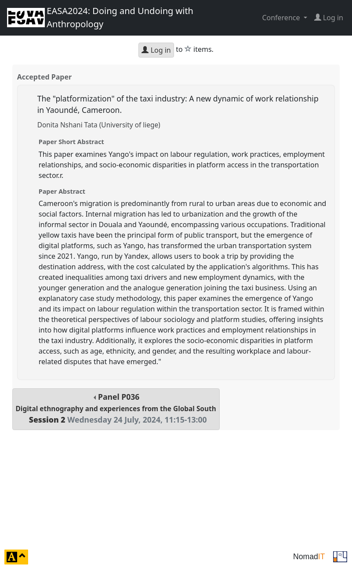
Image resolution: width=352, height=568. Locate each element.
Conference (281, 17)
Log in (156, 50)
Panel (116, 408)
